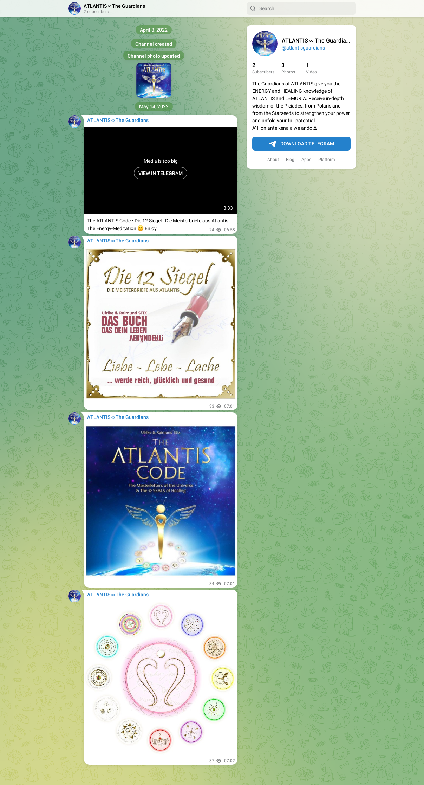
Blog (290, 159)
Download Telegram (301, 144)
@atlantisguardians (303, 48)
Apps (306, 159)
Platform (326, 159)
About (273, 159)
